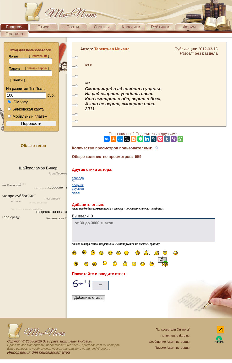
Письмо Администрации (172, 347)
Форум (189, 27)
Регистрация (39, 56)
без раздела (206, 53)
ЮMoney (17, 102)
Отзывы (102, 27)
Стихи (43, 27)
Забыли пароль (37, 68)
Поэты (72, 27)
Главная (14, 27)
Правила (14, 34)
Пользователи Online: (172, 329)
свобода (78, 178)
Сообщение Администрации (169, 341)
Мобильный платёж (27, 116)
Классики (131, 27)
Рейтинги (160, 27)
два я (76, 192)
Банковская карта (25, 109)
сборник (78, 185)
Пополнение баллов (175, 335)
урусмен (78, 188)
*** (74, 181)
